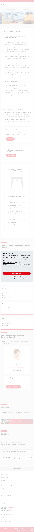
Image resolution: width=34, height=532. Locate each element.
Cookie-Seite (27, 264)
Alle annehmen (16, 273)
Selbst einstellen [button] (16, 276)
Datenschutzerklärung (9, 264)
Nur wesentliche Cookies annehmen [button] (16, 279)
